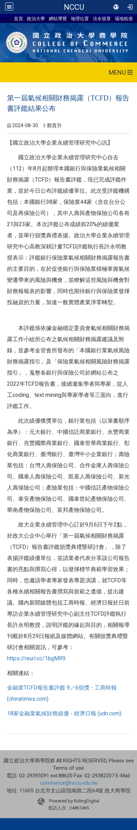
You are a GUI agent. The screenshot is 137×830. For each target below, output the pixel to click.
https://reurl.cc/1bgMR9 (36, 658)
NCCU (74, 6)
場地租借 (124, 18)
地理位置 (80, 18)
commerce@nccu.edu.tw (68, 783)
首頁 (18, 18)
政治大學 (36, 18)
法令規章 (102, 18)
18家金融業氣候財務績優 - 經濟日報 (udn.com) (64, 713)
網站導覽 (58, 18)
